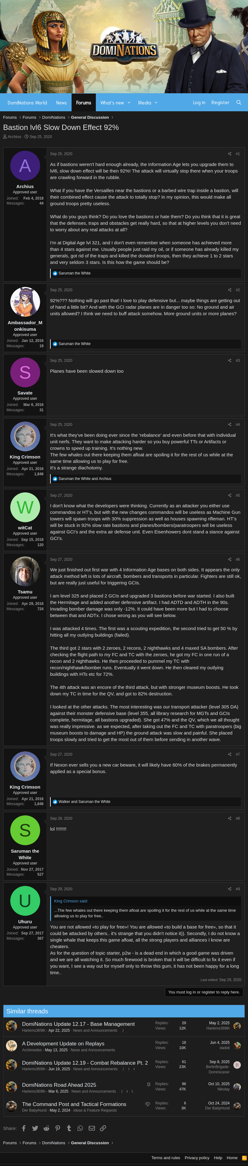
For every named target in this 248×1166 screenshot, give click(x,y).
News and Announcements (92, 1030)
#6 (238, 559)
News (61, 102)
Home (232, 1157)
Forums (83, 102)
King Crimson (25, 456)
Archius (14, 136)
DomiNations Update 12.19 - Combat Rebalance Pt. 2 (82, 1063)
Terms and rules (166, 1157)
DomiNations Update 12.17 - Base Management (75, 1024)
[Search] (239, 102)
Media (144, 102)
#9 (238, 889)
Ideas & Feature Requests (92, 1110)
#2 (238, 290)
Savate (24, 392)
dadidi (222, 1048)
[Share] (230, 154)
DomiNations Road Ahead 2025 (56, 1085)
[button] (129, 102)
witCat (25, 527)
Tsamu (25, 591)
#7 (238, 754)
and (84, 479)
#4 (238, 424)
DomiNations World (27, 102)
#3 (238, 360)
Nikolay (220, 1089)
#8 (238, 818)
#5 (238, 495)
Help (218, 1157)
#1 (238, 154)
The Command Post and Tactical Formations (71, 1104)
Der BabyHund (31, 1110)
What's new (112, 102)
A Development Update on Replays (60, 1044)
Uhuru (25, 921)
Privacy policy (197, 1157)
